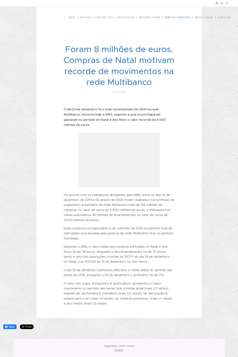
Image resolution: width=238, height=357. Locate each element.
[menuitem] (75, 17)
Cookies (119, 350)
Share (10, 326)
